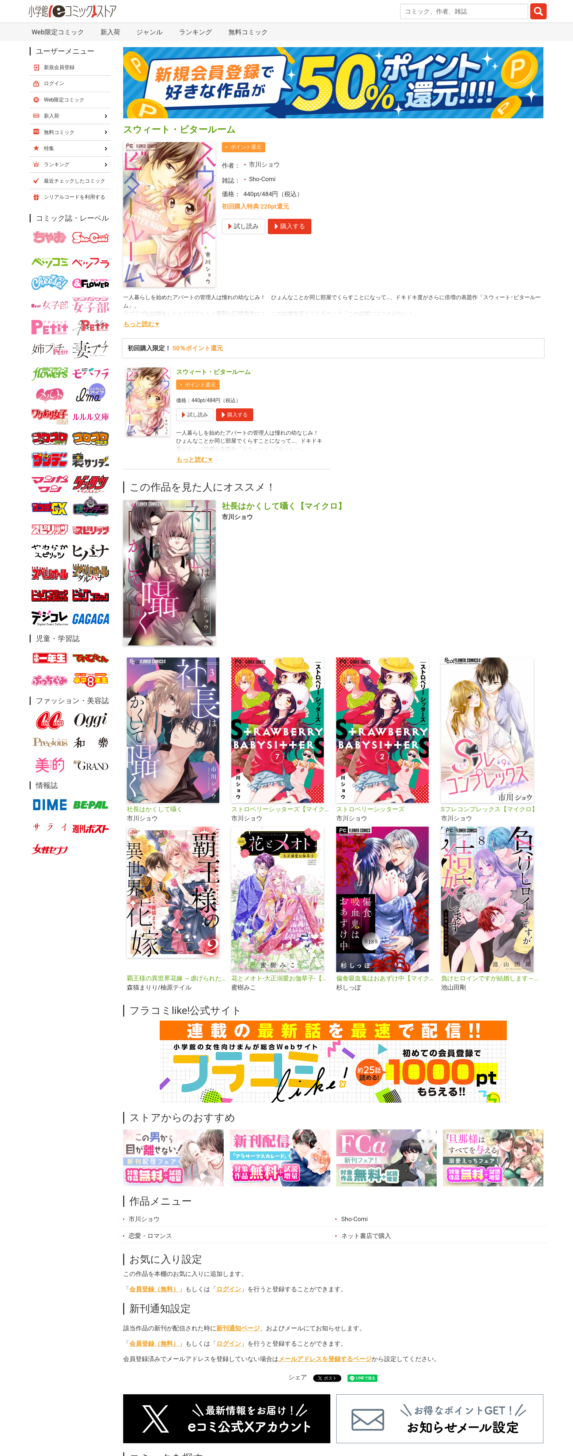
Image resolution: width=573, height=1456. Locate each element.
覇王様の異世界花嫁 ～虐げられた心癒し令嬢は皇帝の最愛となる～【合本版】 (176, 978)
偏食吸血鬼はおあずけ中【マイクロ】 (385, 978)
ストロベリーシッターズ (370, 809)
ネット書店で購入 (366, 1235)
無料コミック (248, 32)
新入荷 (110, 32)
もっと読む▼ (141, 324)
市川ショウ (264, 164)
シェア (297, 1377)
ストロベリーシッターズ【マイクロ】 (280, 809)
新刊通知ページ (238, 1328)
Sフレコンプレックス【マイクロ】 (489, 809)
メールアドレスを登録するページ (325, 1358)
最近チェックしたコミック (74, 181)
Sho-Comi (262, 179)
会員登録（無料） (154, 1289)
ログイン (228, 1289)
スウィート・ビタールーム (213, 372)
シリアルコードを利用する (74, 197)
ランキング (195, 32)
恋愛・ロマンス (150, 1235)
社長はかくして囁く (155, 809)
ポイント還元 (246, 147)
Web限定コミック (57, 32)
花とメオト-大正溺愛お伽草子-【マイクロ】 (280, 978)
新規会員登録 (59, 67)
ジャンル (149, 32)
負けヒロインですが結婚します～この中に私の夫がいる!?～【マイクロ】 (490, 978)
